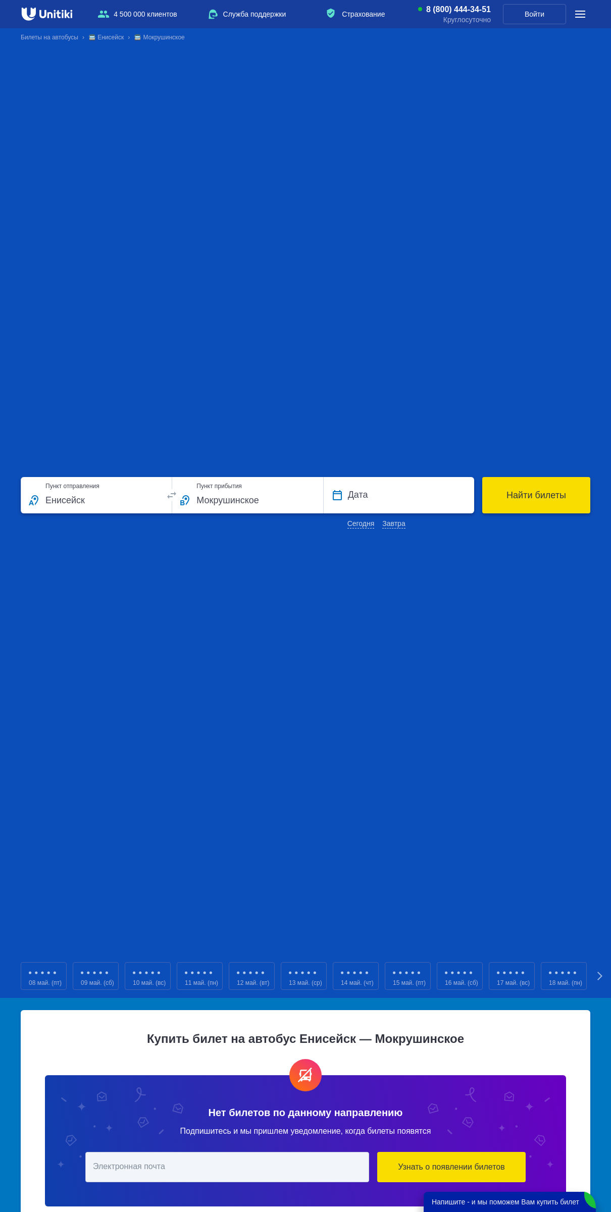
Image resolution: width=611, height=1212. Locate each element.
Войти (534, 14)
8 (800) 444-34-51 (458, 10)
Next (600, 976)
